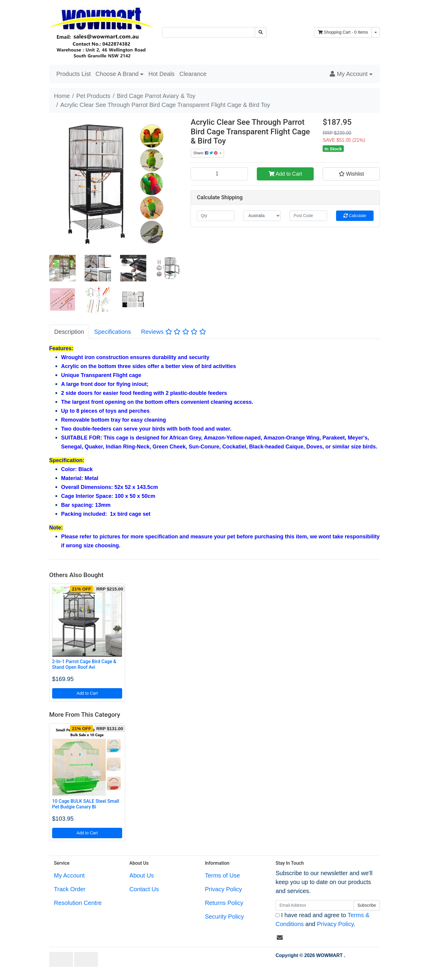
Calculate (354, 215)
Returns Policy (224, 903)
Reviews (173, 331)
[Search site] (261, 32)
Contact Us (144, 889)
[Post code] (308, 216)
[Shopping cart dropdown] (376, 32)
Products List (73, 74)
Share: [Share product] (206, 153)
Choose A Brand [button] (117, 74)
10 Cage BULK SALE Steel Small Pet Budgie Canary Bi (85, 804)
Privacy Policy (223, 889)
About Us (141, 875)
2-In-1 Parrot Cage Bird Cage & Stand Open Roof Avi (84, 664)
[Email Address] (315, 905)
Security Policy (224, 916)
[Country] (262, 216)
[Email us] (280, 937)
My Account (69, 875)
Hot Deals (161, 74)
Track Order (70, 889)
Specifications (112, 331)
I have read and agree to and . (322, 919)
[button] (351, 74)
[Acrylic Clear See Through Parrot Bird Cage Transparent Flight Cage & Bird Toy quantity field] (219, 173)
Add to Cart (285, 174)
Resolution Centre (78, 903)
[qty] (215, 216)
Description (69, 331)
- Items (343, 32)
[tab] (69, 332)
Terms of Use (222, 875)
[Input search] (208, 32)
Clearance (192, 74)
